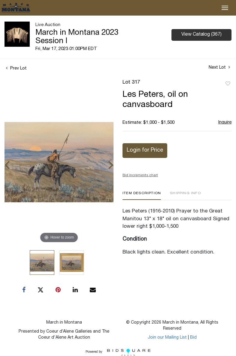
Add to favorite (227, 84)
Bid (193, 338)
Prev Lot (16, 69)
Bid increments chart (140, 175)
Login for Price (145, 150)
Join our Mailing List (167, 338)
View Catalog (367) (201, 34)
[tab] (142, 195)
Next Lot (219, 67)
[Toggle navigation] (224, 8)
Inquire (224, 122)
